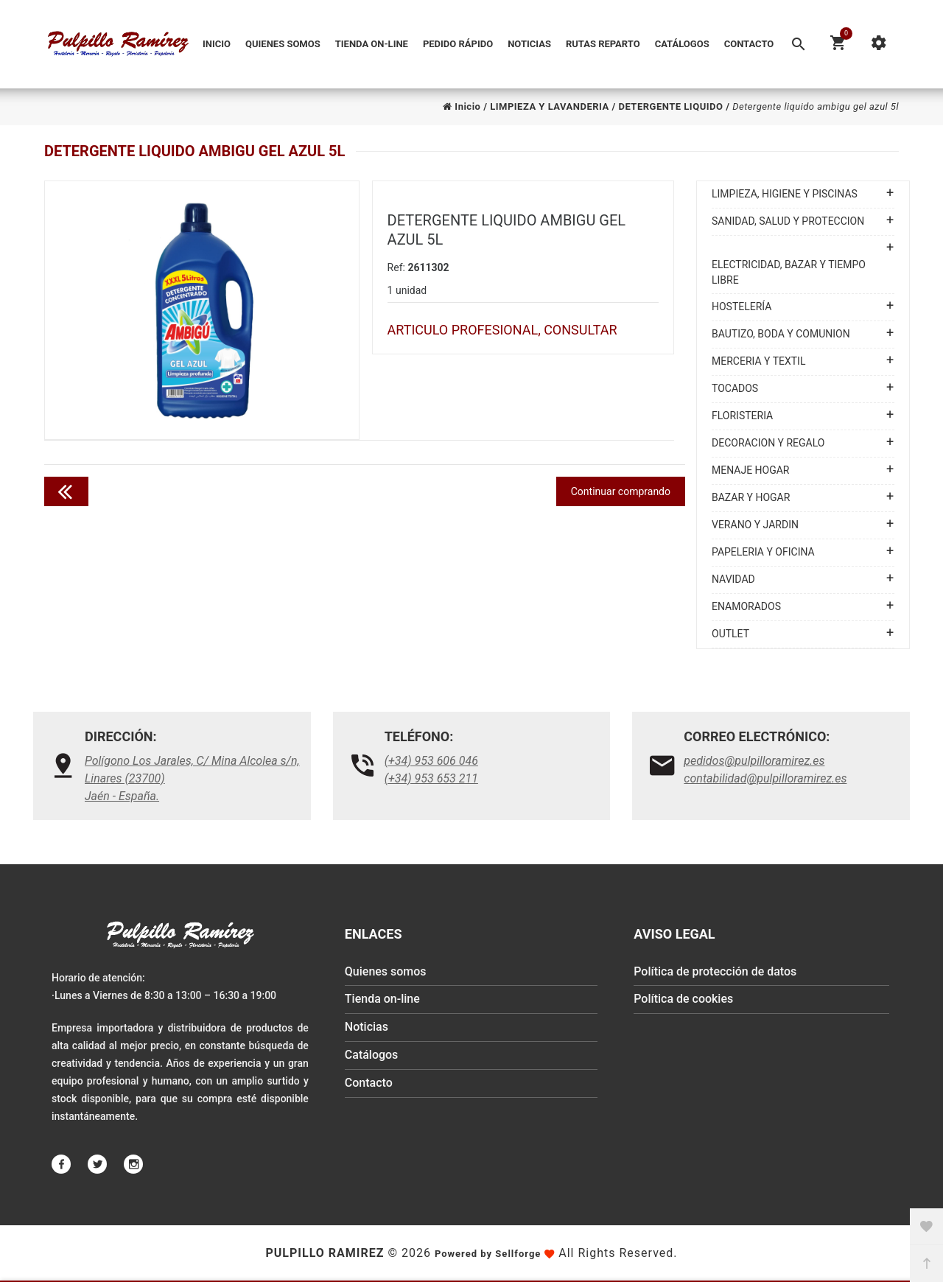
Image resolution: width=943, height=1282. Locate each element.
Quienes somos (282, 43)
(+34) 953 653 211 (431, 778)
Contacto (749, 43)
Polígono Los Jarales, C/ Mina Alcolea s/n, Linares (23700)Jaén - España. (192, 778)
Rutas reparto (603, 43)
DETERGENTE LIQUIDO (670, 106)
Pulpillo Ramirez (324, 1253)
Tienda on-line (371, 43)
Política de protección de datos (715, 972)
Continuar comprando (620, 491)
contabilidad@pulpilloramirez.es (765, 778)
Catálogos (682, 43)
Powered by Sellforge (488, 1253)
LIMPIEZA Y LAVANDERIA (549, 106)
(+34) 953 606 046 (431, 761)
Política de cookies (683, 1000)
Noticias (529, 43)
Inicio (217, 43)
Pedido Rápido (458, 43)
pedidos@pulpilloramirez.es (754, 761)
